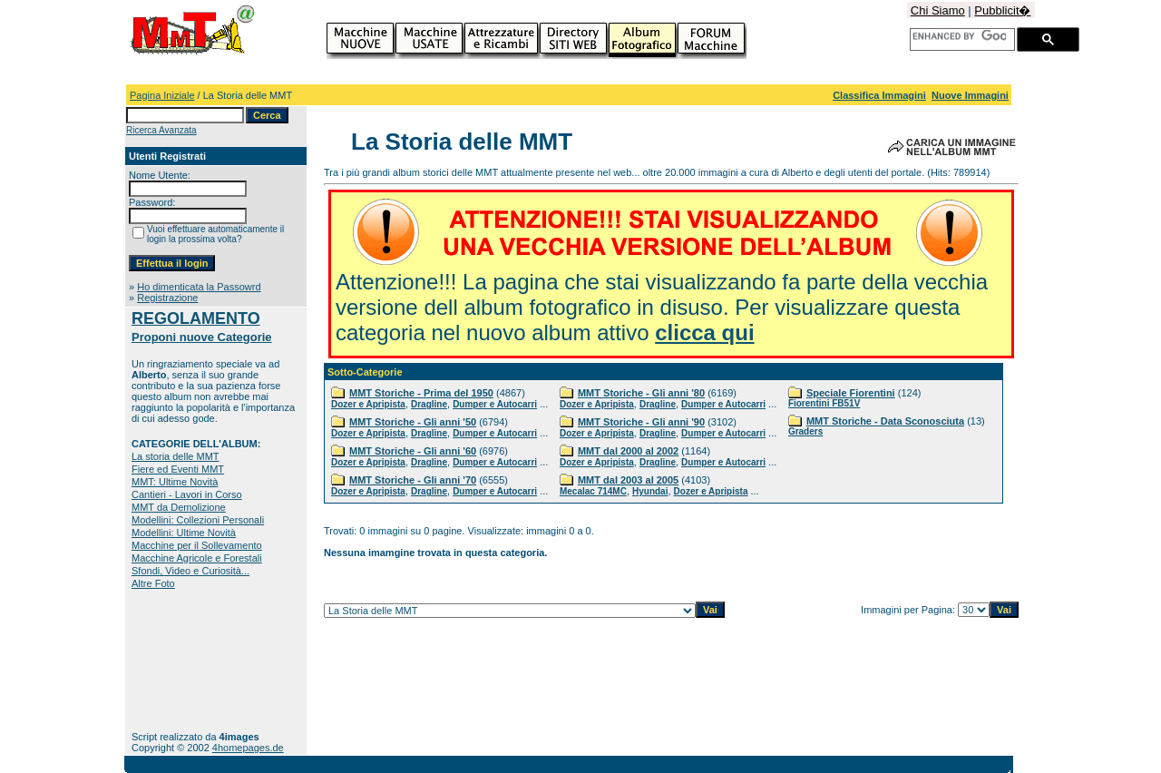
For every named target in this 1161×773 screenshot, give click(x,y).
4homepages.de (248, 747)
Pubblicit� (1002, 10)
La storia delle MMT (176, 456)
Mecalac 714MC (593, 491)
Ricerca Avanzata (161, 130)
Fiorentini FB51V (824, 403)
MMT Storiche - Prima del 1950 (421, 392)
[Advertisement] (188, 660)
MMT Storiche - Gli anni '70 (412, 480)
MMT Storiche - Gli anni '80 (641, 392)
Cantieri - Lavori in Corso (187, 494)
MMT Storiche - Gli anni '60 (412, 450)
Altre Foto (153, 583)
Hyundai (650, 491)
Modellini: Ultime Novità (184, 532)
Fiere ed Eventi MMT (178, 469)
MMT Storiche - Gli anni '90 (641, 421)
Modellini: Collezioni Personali (198, 519)
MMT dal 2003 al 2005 (628, 480)
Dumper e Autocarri (495, 404)
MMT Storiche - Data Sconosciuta (885, 421)
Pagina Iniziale (162, 95)
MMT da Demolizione (179, 507)
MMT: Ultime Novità (175, 481)
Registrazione (167, 297)
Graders (805, 431)
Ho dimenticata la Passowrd (198, 286)
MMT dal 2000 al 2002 (628, 450)
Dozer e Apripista (368, 404)
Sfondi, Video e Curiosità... (190, 570)
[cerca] (959, 36)
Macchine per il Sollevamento (197, 545)
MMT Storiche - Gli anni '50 (412, 421)
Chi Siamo (938, 10)
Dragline (429, 404)
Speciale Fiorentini (850, 392)
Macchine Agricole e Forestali (197, 558)
